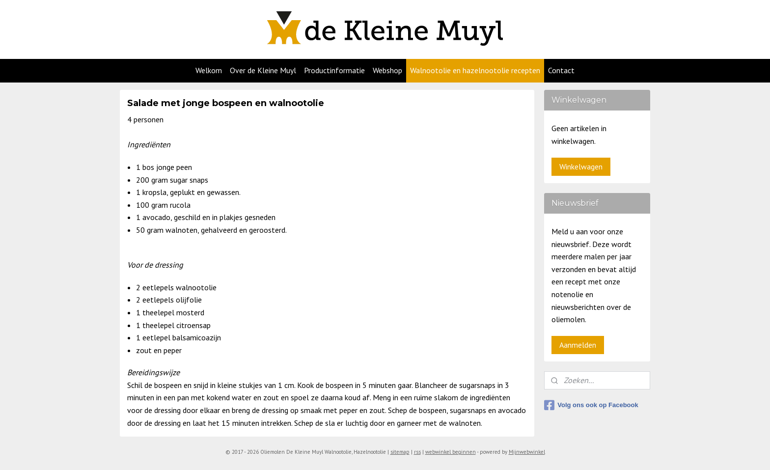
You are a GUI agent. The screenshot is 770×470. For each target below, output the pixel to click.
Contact (561, 70)
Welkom (208, 70)
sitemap (400, 451)
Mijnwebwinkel (527, 451)
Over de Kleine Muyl (263, 70)
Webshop (387, 70)
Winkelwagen (581, 166)
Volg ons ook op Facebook (591, 405)
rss (417, 451)
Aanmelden (577, 345)
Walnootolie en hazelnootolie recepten (475, 70)
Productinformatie (334, 70)
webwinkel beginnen (450, 451)
